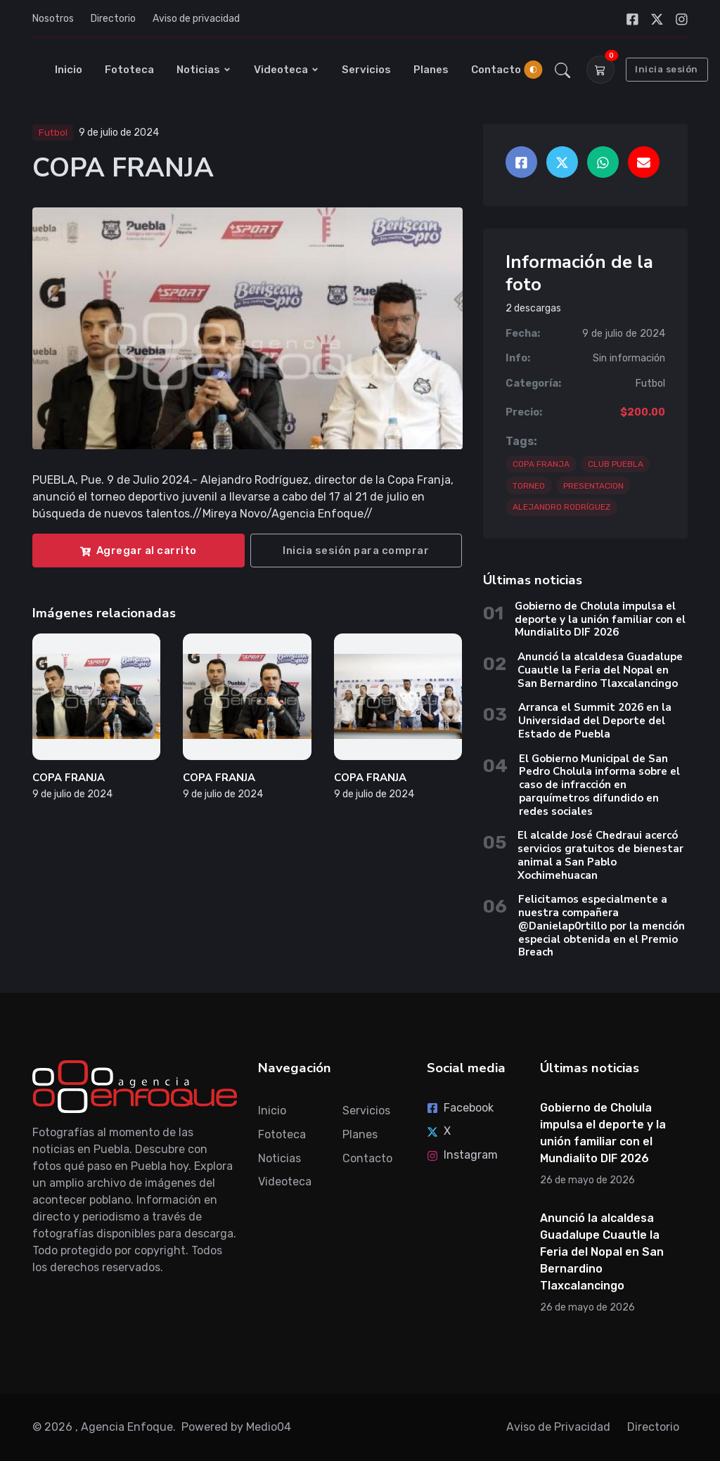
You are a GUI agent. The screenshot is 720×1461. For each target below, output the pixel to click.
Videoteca (286, 69)
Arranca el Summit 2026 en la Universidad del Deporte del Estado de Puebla (594, 720)
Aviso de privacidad (196, 19)
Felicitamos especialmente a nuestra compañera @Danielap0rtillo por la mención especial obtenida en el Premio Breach (601, 925)
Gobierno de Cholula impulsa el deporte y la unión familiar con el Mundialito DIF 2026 (600, 619)
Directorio (113, 19)
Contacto (496, 69)
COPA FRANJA (68, 778)
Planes (431, 69)
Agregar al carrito (138, 550)
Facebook (460, 1107)
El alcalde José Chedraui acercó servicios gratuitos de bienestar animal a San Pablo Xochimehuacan (600, 855)
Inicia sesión (666, 69)
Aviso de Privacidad (558, 1427)
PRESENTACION (593, 486)
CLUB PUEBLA (615, 464)
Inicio (68, 69)
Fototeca (129, 69)
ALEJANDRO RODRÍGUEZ (561, 507)
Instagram (462, 1154)
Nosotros (53, 19)
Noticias (203, 69)
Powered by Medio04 (236, 1427)
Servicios (366, 69)
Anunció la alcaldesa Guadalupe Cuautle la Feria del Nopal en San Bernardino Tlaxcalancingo (600, 670)
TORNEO (529, 486)
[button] (563, 69)
